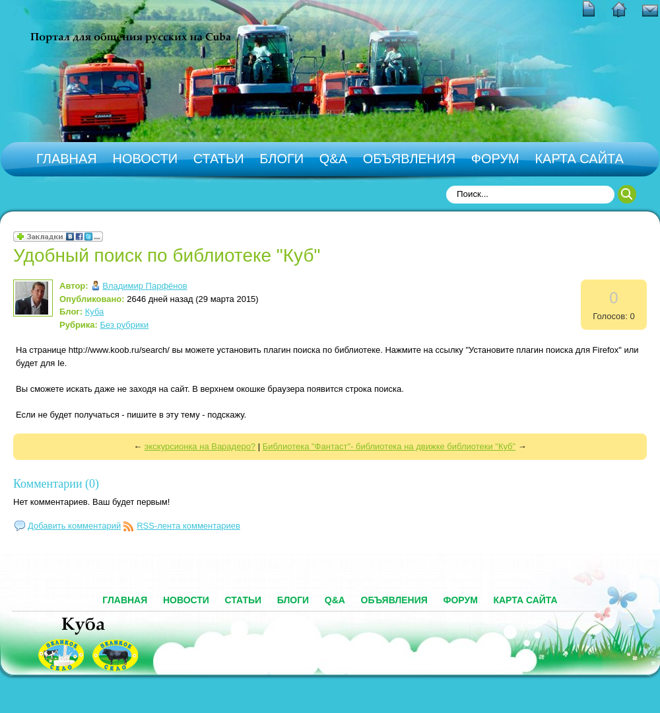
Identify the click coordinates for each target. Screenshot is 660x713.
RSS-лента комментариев (188, 526)
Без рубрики (124, 325)
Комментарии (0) (56, 483)
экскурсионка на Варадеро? (200, 446)
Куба (94, 312)
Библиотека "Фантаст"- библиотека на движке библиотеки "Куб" (389, 446)
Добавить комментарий (74, 526)
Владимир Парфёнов (144, 286)
